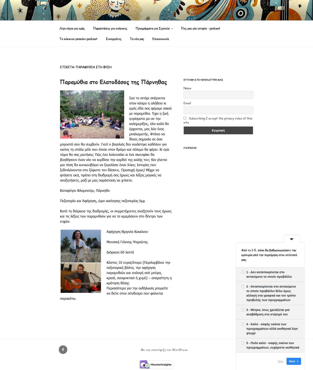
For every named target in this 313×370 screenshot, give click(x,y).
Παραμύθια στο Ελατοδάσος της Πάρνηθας (113, 82)
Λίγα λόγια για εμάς (72, 28)
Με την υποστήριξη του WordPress (164, 350)
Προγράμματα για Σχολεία (154, 28)
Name (187, 88)
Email (187, 103)
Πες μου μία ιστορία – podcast (200, 28)
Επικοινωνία (160, 39)
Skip (280, 361)
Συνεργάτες (113, 39)
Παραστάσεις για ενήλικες (110, 28)
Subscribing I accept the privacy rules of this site (218, 120)
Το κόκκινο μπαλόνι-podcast (78, 39)
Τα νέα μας (137, 39)
